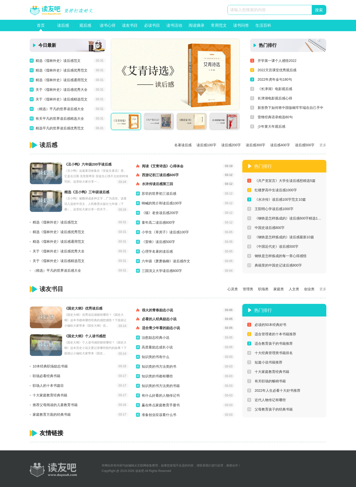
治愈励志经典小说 (155, 338)
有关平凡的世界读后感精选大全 (60, 119)
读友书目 (130, 27)
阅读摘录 (196, 27)
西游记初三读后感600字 (185, 174)
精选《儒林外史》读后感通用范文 (62, 80)
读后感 (63, 27)
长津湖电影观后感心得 (271, 98)
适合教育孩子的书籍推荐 (270, 343)
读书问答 (241, 27)
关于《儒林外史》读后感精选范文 (62, 99)
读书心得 (107, 27)
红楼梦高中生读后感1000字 (272, 190)
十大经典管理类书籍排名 (270, 353)
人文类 (294, 289)
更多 (322, 145)
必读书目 (152, 27)
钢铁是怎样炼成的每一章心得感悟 (277, 256)
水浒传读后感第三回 (185, 183)
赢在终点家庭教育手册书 (161, 405)
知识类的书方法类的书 (159, 366)
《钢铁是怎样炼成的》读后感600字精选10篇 (284, 218)
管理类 (248, 289)
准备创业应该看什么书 (159, 415)
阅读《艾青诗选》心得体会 (185, 166)
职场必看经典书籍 (46, 376)
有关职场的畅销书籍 (266, 381)
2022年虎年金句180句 (271, 79)
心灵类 (232, 289)
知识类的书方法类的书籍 (161, 386)
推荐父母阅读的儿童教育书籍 (55, 405)
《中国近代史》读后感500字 (272, 246)
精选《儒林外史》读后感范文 (58, 61)
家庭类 (278, 289)
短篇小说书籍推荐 (264, 362)
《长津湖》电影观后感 (271, 89)
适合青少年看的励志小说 (185, 327)
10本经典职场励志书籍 (50, 366)
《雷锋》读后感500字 (158, 242)
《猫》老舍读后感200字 (160, 213)
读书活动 (174, 27)
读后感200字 (231, 145)
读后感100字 (206, 145)
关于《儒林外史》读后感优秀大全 (62, 90)
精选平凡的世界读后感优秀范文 (60, 128)
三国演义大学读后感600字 (162, 271)
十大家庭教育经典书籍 (50, 395)
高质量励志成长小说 (157, 347)
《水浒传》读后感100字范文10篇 (276, 199)
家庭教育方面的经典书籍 (52, 414)
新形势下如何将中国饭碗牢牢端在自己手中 (286, 108)
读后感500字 (304, 145)
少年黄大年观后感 (267, 126)
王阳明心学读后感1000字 (270, 209)
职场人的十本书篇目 (48, 386)
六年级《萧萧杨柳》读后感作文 (166, 261)
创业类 (309, 289)
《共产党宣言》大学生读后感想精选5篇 (281, 181)
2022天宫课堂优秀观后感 (273, 70)
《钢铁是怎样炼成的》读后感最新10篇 (280, 237)
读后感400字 (280, 145)
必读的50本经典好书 (266, 325)
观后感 (85, 27)
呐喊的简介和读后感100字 (162, 203)
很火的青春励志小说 (185, 310)
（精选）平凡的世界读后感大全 (60, 109)
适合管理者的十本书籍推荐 (271, 334)
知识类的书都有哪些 (157, 376)
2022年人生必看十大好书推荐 (273, 390)
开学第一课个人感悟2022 (273, 61)
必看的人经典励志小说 (185, 319)
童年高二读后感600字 (158, 222)
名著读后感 (183, 145)
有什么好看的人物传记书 (161, 395)
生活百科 (263, 27)
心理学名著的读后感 (157, 251)
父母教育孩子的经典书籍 (270, 409)
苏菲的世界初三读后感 (159, 193)
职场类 (263, 289)
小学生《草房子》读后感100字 (165, 232)
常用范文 (219, 27)
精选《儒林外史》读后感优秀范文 (62, 70)
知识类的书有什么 (155, 357)
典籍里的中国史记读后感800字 (274, 265)
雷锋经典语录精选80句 (271, 117)
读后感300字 (255, 145)
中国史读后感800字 (266, 228)
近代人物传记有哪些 (266, 400)
